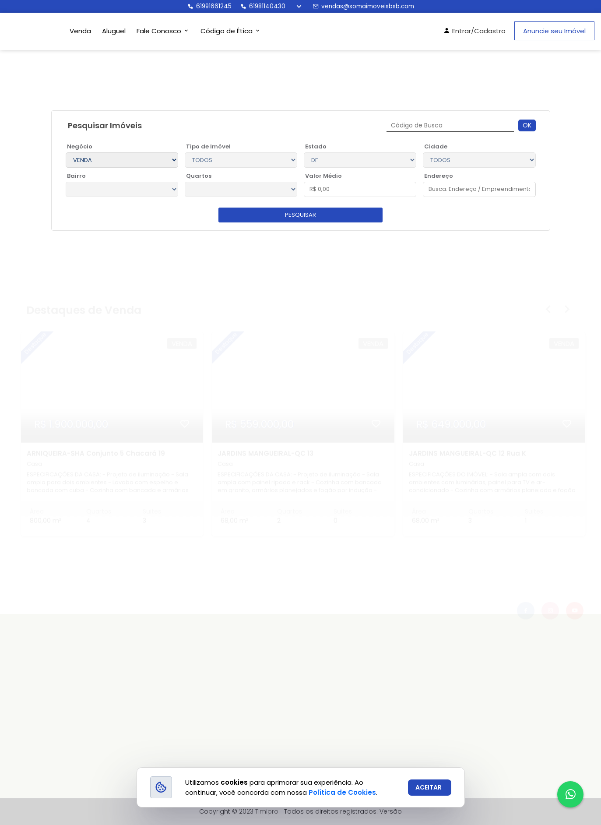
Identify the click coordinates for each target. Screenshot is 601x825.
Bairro (76, 176)
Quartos (198, 176)
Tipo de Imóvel (208, 146)
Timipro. (267, 811)
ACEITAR (428, 787)
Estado (316, 146)
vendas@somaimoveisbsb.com (363, 6)
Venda (80, 30)
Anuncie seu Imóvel (554, 30)
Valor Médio (323, 176)
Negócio (79, 146)
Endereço (438, 176)
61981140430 (262, 6)
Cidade (435, 146)
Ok (527, 125)
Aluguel (114, 30)
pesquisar (300, 215)
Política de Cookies (342, 792)
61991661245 (209, 6)
